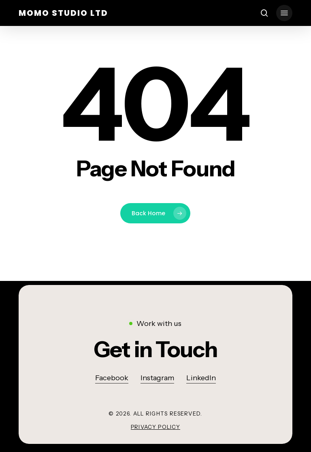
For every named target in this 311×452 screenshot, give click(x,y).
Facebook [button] (111, 377)
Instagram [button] (157, 377)
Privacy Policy (155, 427)
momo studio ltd (63, 13)
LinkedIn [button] (201, 377)
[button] (284, 13)
